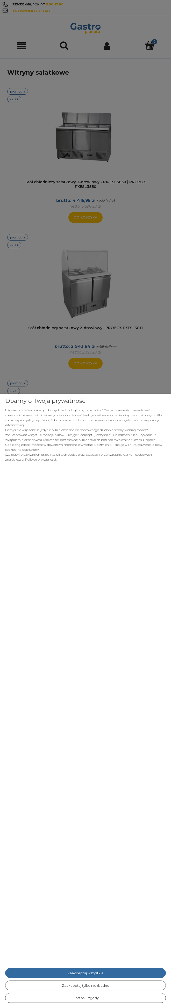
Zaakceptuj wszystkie (85, 973)
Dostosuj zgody (86, 998)
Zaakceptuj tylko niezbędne (85, 985)
